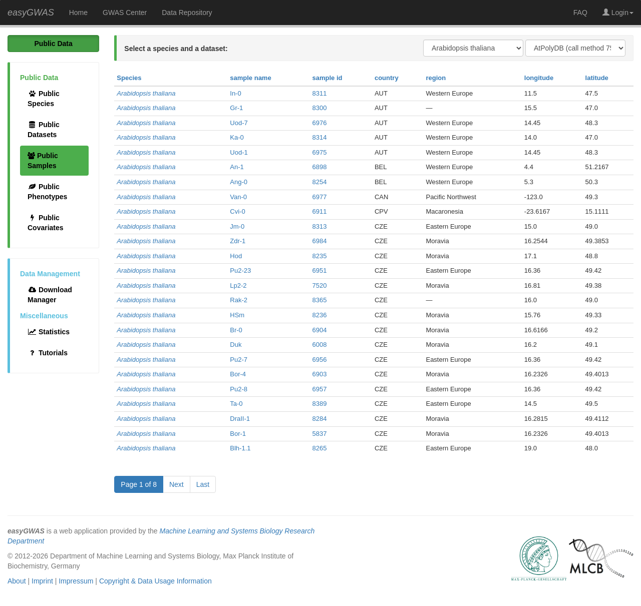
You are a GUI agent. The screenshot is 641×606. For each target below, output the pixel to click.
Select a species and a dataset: (175, 49)
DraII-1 (240, 418)
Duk (235, 344)
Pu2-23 (240, 270)
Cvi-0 (237, 211)
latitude (596, 78)
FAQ (580, 13)
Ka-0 (236, 137)
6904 (319, 330)
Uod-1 (238, 152)
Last (202, 484)
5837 (319, 433)
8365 (319, 300)
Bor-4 (238, 374)
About (17, 581)
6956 (319, 359)
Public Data (54, 44)
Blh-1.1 (240, 448)
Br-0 (236, 330)
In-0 (235, 93)
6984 (319, 241)
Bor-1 (238, 433)
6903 (319, 374)
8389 (319, 403)
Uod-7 (238, 123)
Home (78, 13)
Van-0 (238, 197)
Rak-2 (238, 300)
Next (176, 484)
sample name (250, 78)
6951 (319, 270)
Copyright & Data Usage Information (155, 581)
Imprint (42, 581)
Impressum (76, 581)
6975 (319, 152)
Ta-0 (236, 403)
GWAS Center (125, 13)
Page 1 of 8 (139, 484)
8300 (319, 108)
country (387, 78)
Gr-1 (236, 108)
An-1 (236, 167)
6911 (319, 211)
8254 (319, 182)
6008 (319, 344)
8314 (319, 137)
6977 (319, 197)
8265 (319, 448)
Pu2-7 (238, 359)
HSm (237, 315)
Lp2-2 (238, 285)
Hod (236, 256)
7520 (319, 285)
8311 (319, 93)
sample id (327, 78)
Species (129, 78)
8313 (319, 226)
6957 (319, 389)
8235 (319, 256)
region (436, 78)
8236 (319, 315)
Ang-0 (238, 182)
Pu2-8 (238, 389)
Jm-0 (237, 226)
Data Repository (187, 13)
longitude (539, 78)
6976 (319, 123)
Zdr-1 (237, 241)
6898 (319, 167)
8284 (319, 418)
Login (617, 13)
